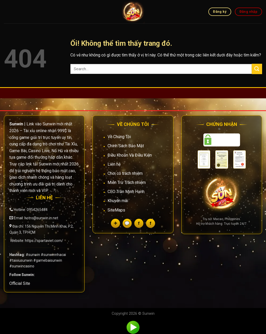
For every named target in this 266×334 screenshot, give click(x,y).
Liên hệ (114, 164)
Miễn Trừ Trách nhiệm (127, 182)
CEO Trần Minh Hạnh (126, 191)
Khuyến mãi (118, 200)
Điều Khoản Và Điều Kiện (130, 155)
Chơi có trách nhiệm (125, 173)
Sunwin (148, 313)
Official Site (19, 283)
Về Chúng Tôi (119, 136)
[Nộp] (257, 69)
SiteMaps (116, 210)
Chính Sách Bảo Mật (126, 145)
